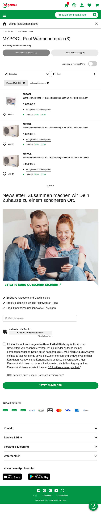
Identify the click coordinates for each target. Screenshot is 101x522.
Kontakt (8, 428)
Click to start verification (30, 332)
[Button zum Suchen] (94, 15)
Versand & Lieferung (16, 446)
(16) (75, 52)
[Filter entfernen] (24, 83)
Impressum (47, 496)
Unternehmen (12, 456)
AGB (35, 496)
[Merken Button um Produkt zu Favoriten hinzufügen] (11, 113)
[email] (40, 318)
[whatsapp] (62, 490)
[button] (4, 15)
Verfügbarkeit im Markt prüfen (38, 110)
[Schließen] (96, 24)
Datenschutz (62, 496)
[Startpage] (10, 5)
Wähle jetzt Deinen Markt (23, 23)
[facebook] (38, 490)
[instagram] (50, 490)
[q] (73, 15)
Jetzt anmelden (50, 385)
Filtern (58, 74)
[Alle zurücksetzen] (48, 83)
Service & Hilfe (13, 437)
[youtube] (56, 490)
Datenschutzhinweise (50, 375)
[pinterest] (44, 490)
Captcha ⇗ (45, 336)
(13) (26, 52)
